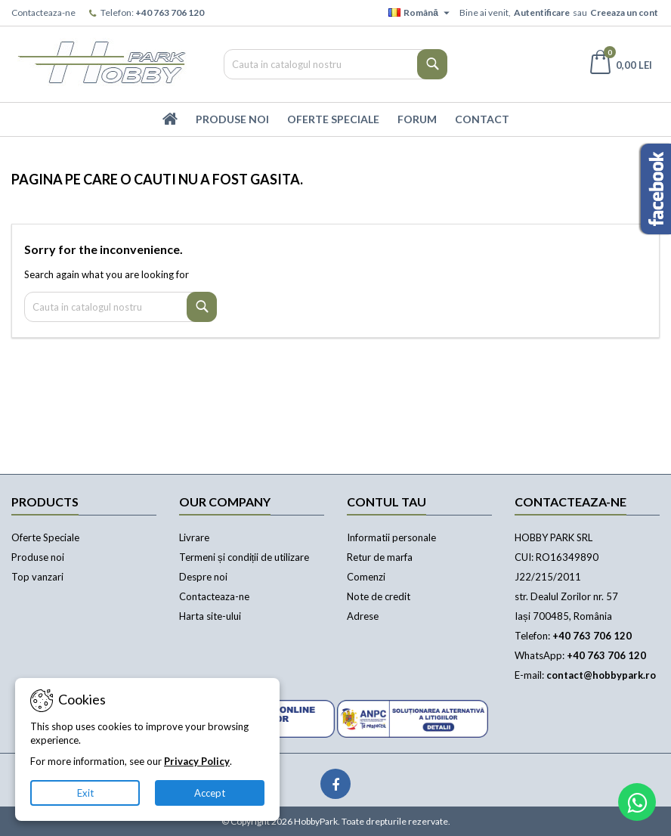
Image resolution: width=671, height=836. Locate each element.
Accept (209, 793)
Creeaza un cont (624, 12)
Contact (482, 119)
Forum (417, 119)
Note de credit (378, 596)
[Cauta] (335, 64)
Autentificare (542, 12)
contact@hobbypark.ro (601, 675)
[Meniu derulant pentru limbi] (420, 13)
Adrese (363, 616)
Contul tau (386, 501)
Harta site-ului (210, 616)
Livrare (194, 537)
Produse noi (37, 557)
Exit (85, 793)
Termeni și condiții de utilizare (244, 557)
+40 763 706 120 (169, 12)
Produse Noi (232, 119)
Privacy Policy (197, 761)
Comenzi (366, 577)
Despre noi (203, 577)
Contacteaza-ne (43, 12)
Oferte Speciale (333, 119)
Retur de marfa (380, 557)
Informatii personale (391, 537)
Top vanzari (37, 577)
